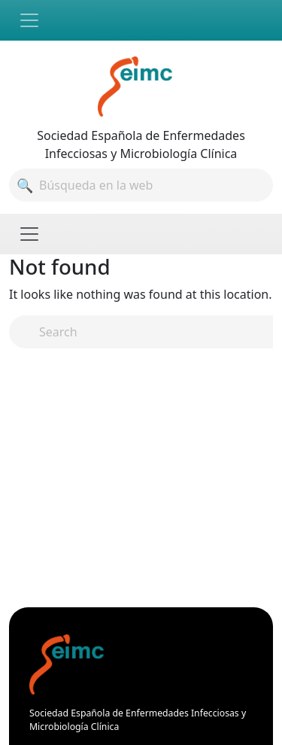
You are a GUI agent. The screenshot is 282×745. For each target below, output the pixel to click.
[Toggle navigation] (29, 20)
